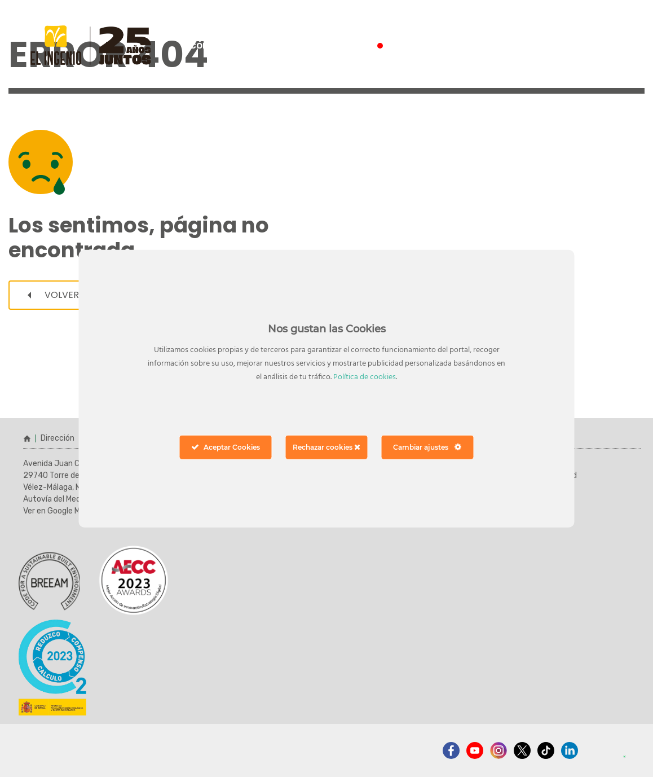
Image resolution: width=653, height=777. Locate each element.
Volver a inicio (72, 294)
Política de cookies (364, 377)
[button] (620, 744)
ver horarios (581, 45)
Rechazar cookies (326, 447)
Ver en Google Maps (58, 511)
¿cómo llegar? (220, 44)
